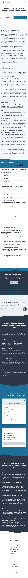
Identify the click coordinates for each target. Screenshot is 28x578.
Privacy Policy (14, 564)
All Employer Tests (14, 555)
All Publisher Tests (14, 556)
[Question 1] (2, 165)
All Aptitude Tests (14, 553)
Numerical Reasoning (14, 542)
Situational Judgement (14, 549)
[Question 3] (7, 165)
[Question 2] (5, 165)
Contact (14, 560)
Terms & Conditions (14, 566)
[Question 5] (12, 165)
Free (14, 443)
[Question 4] (10, 165)
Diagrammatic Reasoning (14, 545)
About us (14, 562)
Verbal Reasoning (14, 543)
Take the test (14, 282)
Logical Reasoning (14, 547)
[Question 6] (15, 165)
